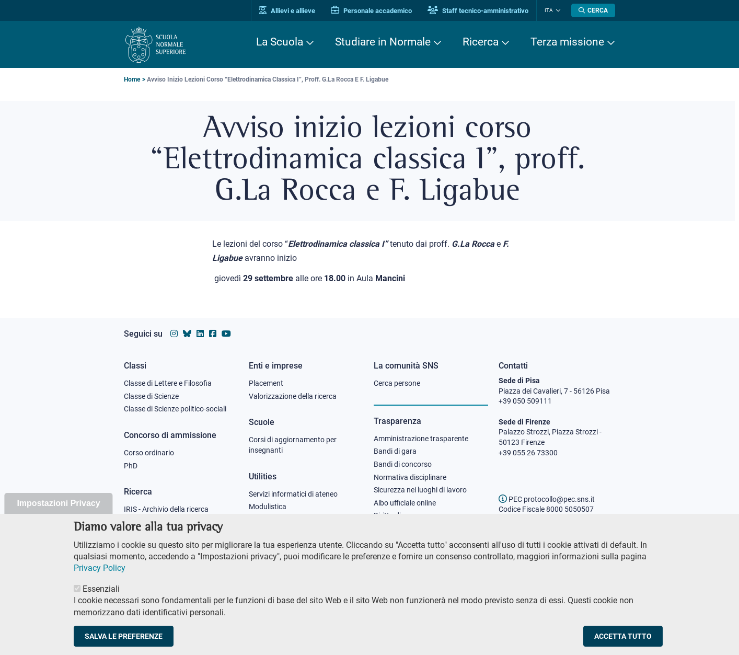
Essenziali (101, 603)
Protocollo (265, 519)
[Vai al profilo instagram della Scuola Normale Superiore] (174, 334)
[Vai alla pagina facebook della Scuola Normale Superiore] (212, 334)
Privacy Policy (99, 582)
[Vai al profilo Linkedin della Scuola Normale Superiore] (200, 334)
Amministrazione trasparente (421, 438)
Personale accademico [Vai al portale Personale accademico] (371, 11)
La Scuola (279, 42)
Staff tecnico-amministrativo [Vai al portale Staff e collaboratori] (478, 11)
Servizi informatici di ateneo (293, 494)
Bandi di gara (395, 451)
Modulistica (267, 506)
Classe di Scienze (151, 396)
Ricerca (481, 42)
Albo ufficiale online (405, 503)
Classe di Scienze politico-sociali (175, 409)
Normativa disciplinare (410, 477)
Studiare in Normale (383, 42)
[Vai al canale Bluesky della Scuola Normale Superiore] (187, 334)
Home (132, 79)
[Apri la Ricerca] (593, 10)
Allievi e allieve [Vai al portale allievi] (287, 11)
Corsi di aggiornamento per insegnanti (293, 444)
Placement (266, 383)
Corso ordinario (149, 453)
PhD (130, 466)
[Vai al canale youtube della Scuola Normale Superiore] (226, 334)
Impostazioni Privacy (58, 517)
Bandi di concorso (403, 464)
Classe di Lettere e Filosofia (168, 383)
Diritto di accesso (401, 515)
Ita (549, 10)
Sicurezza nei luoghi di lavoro (420, 490)
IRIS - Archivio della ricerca (166, 509)
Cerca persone (397, 383)
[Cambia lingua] (557, 10)
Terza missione (567, 42)
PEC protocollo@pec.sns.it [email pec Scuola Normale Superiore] (547, 499)
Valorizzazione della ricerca (293, 396)
